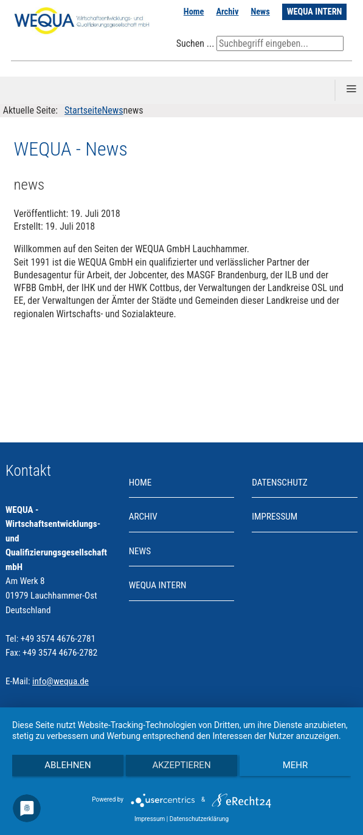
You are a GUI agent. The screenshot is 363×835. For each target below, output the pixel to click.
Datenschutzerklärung (199, 819)
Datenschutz (279, 482)
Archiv (227, 12)
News (260, 12)
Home (194, 12)
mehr (295, 765)
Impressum (274, 516)
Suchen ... (195, 43)
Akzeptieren (181, 765)
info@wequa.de (60, 681)
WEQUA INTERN (314, 12)
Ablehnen (67, 765)
